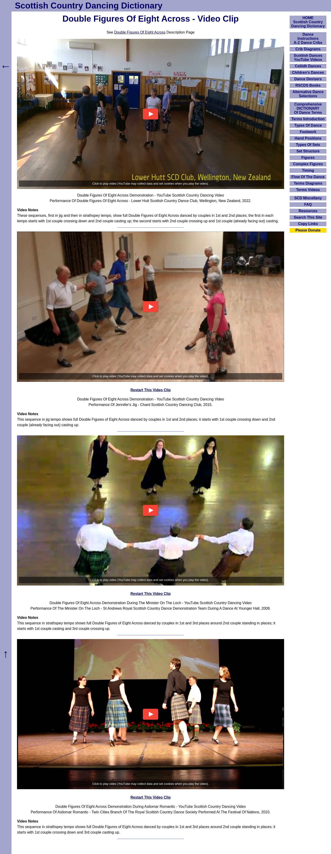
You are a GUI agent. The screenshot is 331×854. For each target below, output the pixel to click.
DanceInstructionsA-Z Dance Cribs (308, 38)
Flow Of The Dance (308, 177)
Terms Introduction (308, 119)
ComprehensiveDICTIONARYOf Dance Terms (308, 108)
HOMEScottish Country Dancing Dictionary (308, 22)
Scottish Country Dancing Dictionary (89, 5)
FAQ (308, 204)
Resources (308, 211)
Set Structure (308, 151)
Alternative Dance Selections (307, 94)
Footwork (308, 132)
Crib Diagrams (307, 49)
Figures (308, 158)
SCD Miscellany (308, 198)
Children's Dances (308, 72)
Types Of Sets (308, 145)
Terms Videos (308, 190)
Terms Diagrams (308, 183)
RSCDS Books (307, 85)
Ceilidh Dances (308, 66)
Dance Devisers (308, 79)
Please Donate (307, 230)
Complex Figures (308, 164)
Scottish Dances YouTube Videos (308, 58)
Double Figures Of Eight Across (140, 32)
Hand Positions (308, 138)
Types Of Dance (308, 125)
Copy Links (308, 224)
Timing (308, 170)
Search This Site (308, 217)
